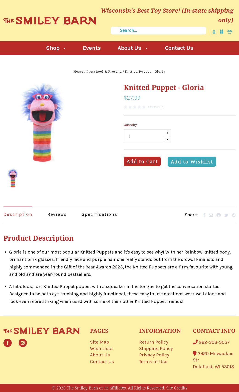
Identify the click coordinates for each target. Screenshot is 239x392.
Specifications (99, 214)
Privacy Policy (154, 355)
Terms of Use (153, 361)
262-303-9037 (211, 342)
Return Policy (153, 342)
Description (17, 214)
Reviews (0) (156, 107)
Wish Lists (101, 348)
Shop (56, 48)
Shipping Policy (156, 348)
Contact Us (179, 48)
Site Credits (176, 388)
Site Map (99, 342)
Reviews (57, 214)
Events (92, 48)
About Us (132, 48)
